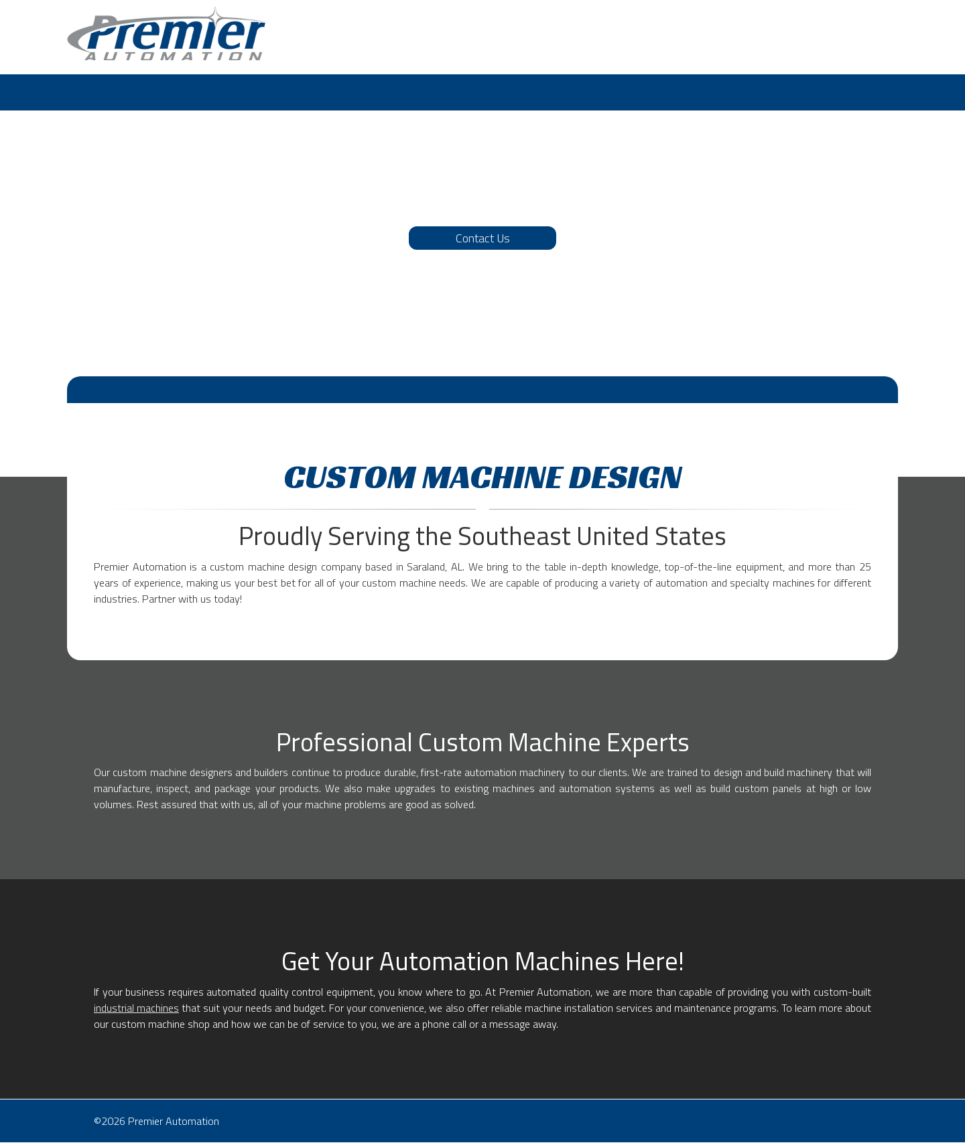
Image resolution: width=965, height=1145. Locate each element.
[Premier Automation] (167, 33)
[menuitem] (81, 92)
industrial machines (136, 1008)
